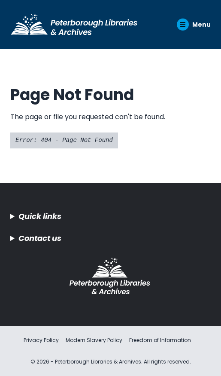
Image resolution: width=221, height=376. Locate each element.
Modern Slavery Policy (94, 340)
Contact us (39, 238)
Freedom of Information (160, 340)
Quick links (39, 216)
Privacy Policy (41, 340)
